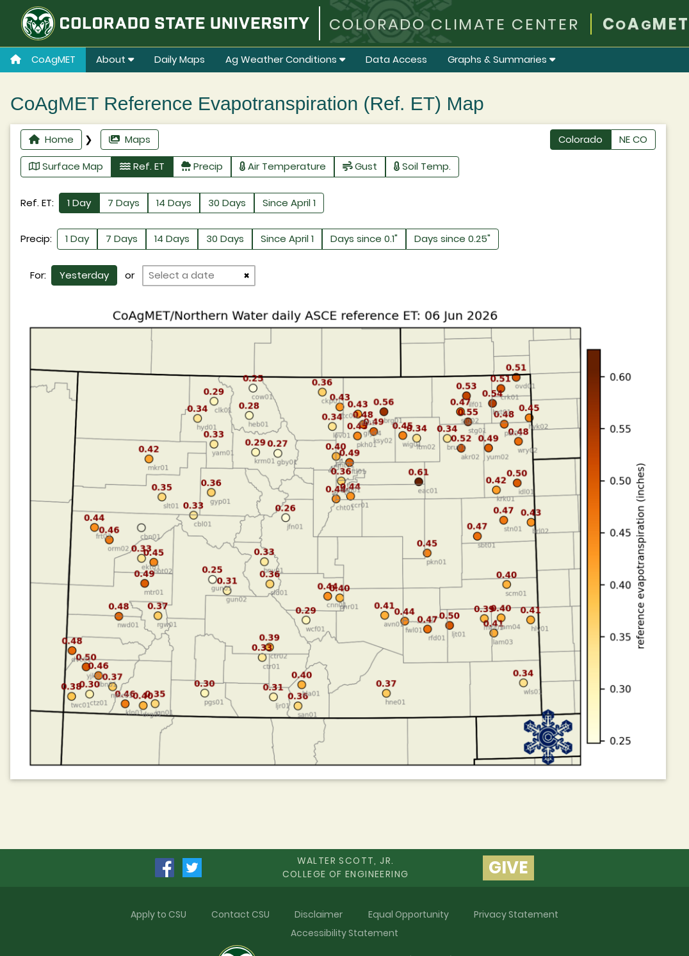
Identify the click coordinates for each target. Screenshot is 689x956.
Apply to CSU (158, 914)
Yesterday (84, 275)
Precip (202, 166)
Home (51, 139)
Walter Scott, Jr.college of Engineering (345, 867)
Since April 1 (289, 202)
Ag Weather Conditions (285, 59)
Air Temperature (282, 166)
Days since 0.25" (452, 238)
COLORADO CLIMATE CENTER (454, 24)
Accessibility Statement (344, 933)
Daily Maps (179, 59)
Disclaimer (319, 914)
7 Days (124, 202)
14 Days (173, 202)
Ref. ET (142, 166)
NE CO (633, 139)
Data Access (396, 59)
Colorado (580, 139)
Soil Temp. (422, 166)
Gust (360, 166)
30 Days (227, 202)
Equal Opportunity (408, 914)
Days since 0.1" (364, 238)
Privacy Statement (516, 914)
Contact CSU (240, 914)
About (115, 59)
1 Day (79, 202)
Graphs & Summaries (501, 59)
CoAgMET (43, 59)
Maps (129, 139)
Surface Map (66, 166)
